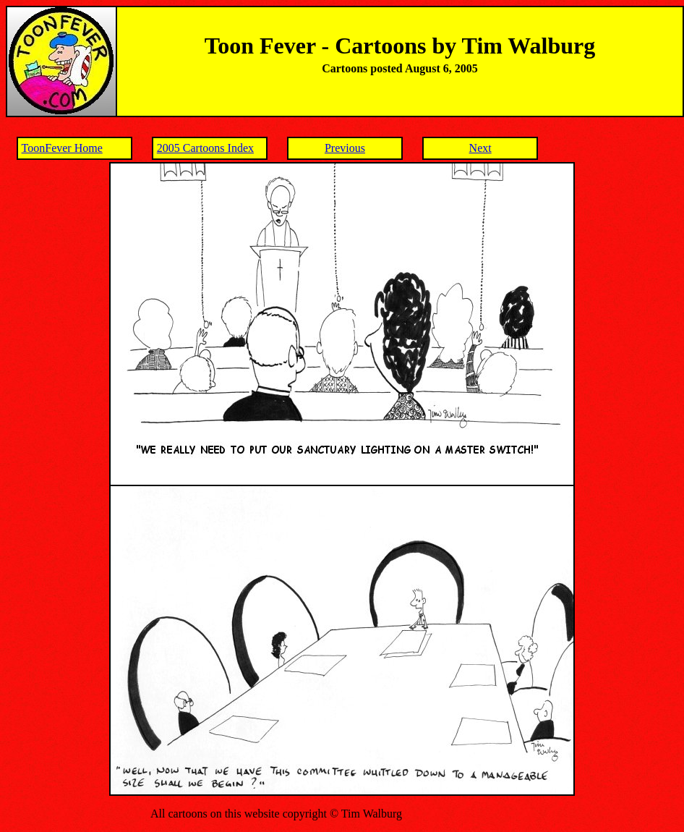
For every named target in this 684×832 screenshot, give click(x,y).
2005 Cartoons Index (205, 148)
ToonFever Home (62, 148)
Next (480, 148)
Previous (345, 148)
